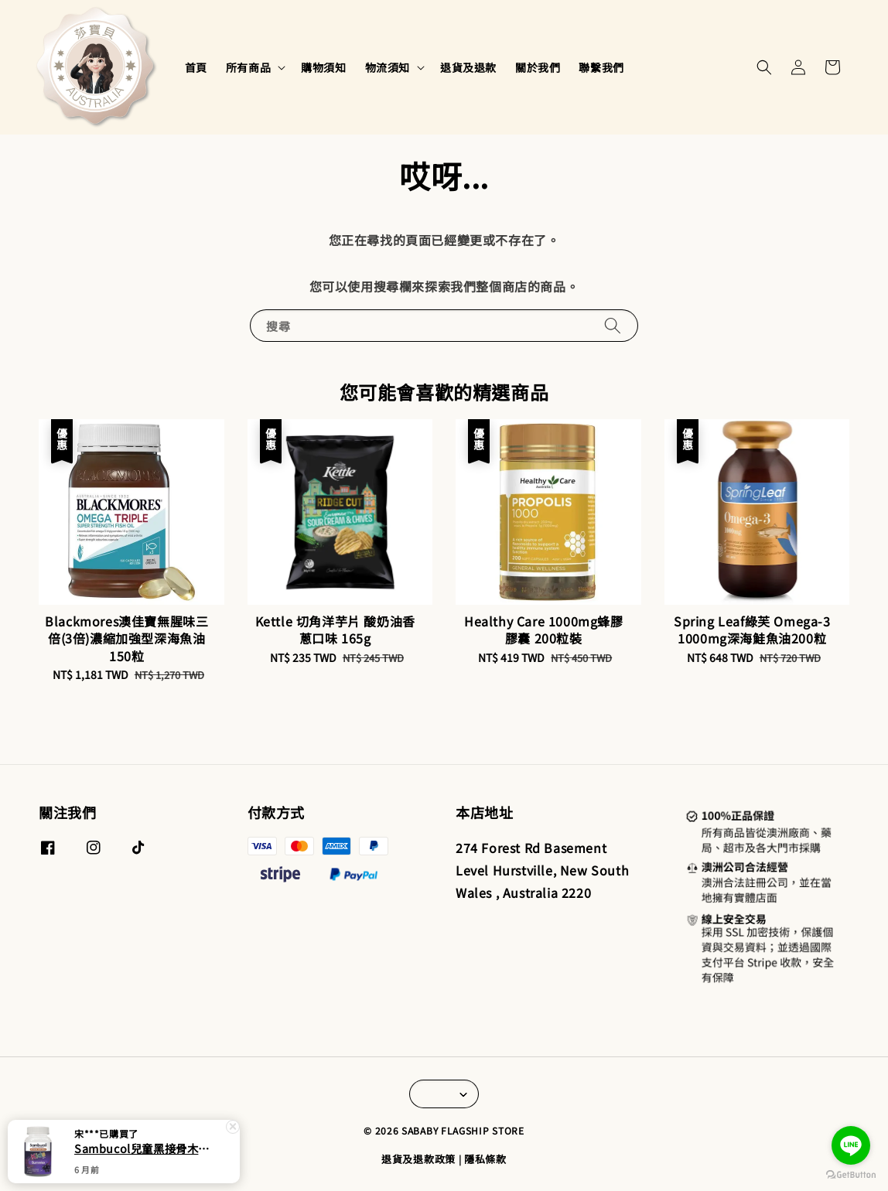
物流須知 (387, 67)
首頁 (196, 67)
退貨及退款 (468, 67)
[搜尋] (612, 325)
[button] (764, 67)
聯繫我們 (601, 67)
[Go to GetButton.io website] (851, 1175)
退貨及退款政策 (418, 1159)
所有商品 (248, 67)
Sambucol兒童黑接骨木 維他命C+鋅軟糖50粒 (142, 1148)
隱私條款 (485, 1159)
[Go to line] (851, 1145)
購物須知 (323, 67)
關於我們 (537, 67)
